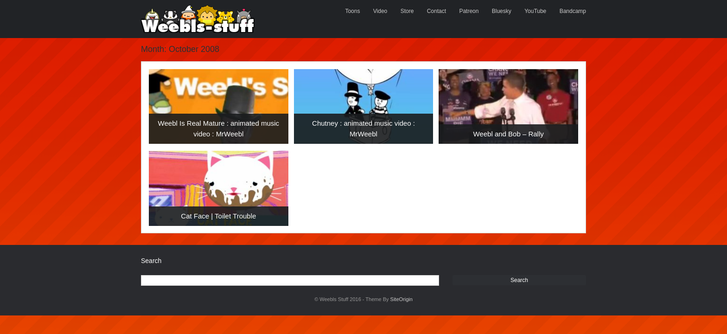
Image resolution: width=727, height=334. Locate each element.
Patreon (468, 11)
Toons (352, 11)
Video (380, 11)
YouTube (535, 11)
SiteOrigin (401, 299)
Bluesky (501, 11)
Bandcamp (573, 11)
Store (407, 11)
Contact (436, 11)
